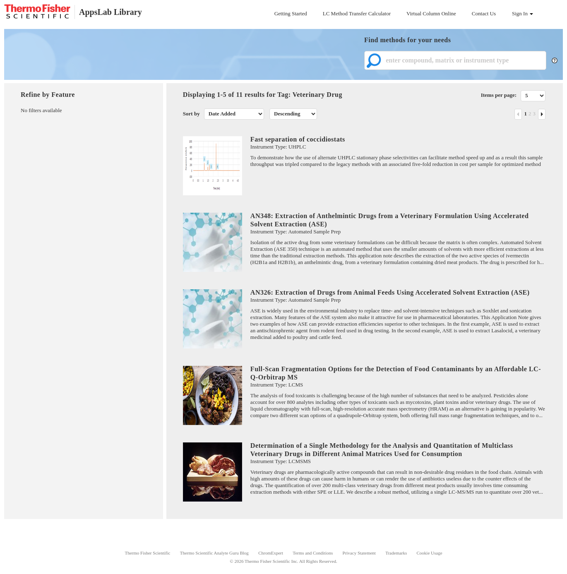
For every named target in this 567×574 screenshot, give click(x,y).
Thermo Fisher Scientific (147, 552)
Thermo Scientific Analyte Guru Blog (214, 552)
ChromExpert (270, 552)
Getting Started (290, 13)
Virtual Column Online (431, 13)
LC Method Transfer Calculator (357, 13)
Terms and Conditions (313, 552)
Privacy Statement (359, 552)
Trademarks (396, 552)
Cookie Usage (429, 552)
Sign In (522, 13)
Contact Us (484, 13)
